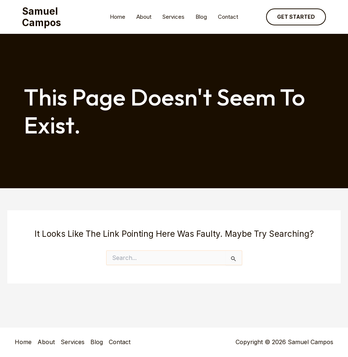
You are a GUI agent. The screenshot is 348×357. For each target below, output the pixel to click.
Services (173, 16)
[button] (296, 16)
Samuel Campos (41, 17)
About (143, 16)
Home (117, 16)
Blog (201, 16)
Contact (228, 16)
